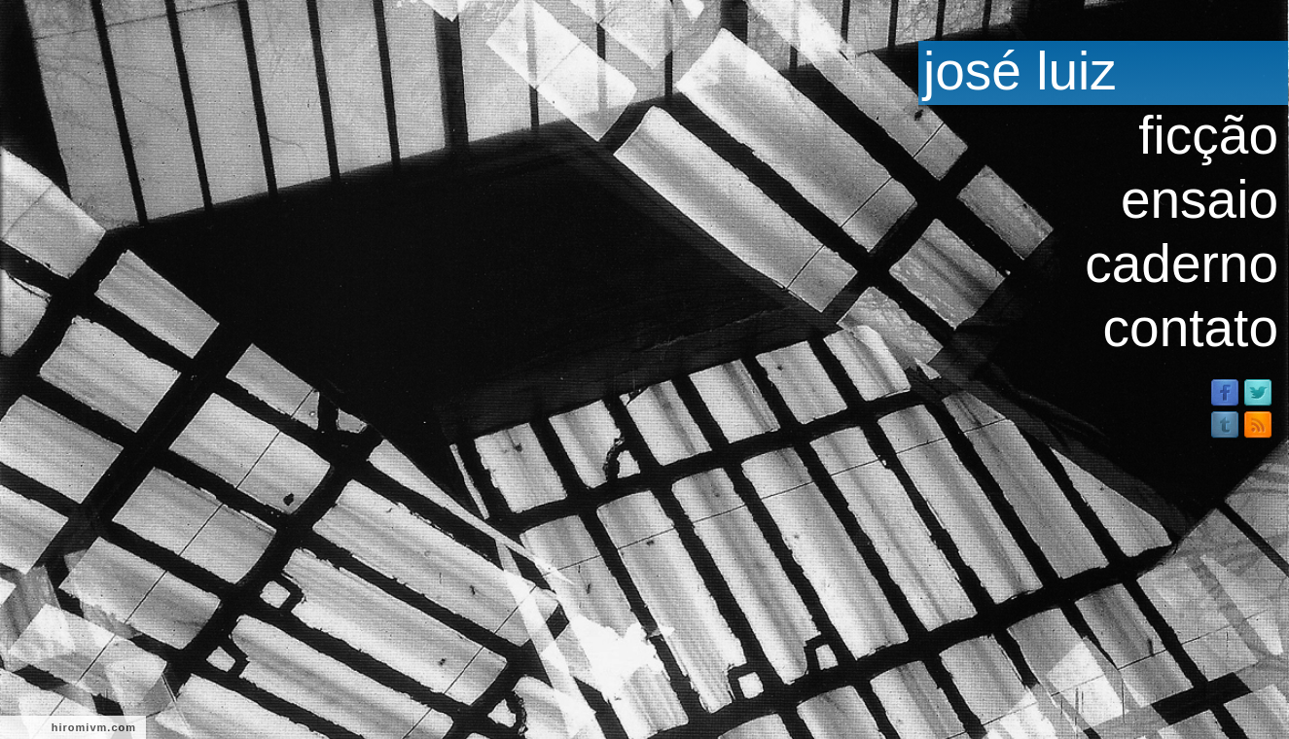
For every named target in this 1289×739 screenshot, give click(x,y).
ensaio (1199, 199)
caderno (1181, 263)
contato (1190, 328)
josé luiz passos (1017, 72)
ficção (1208, 135)
